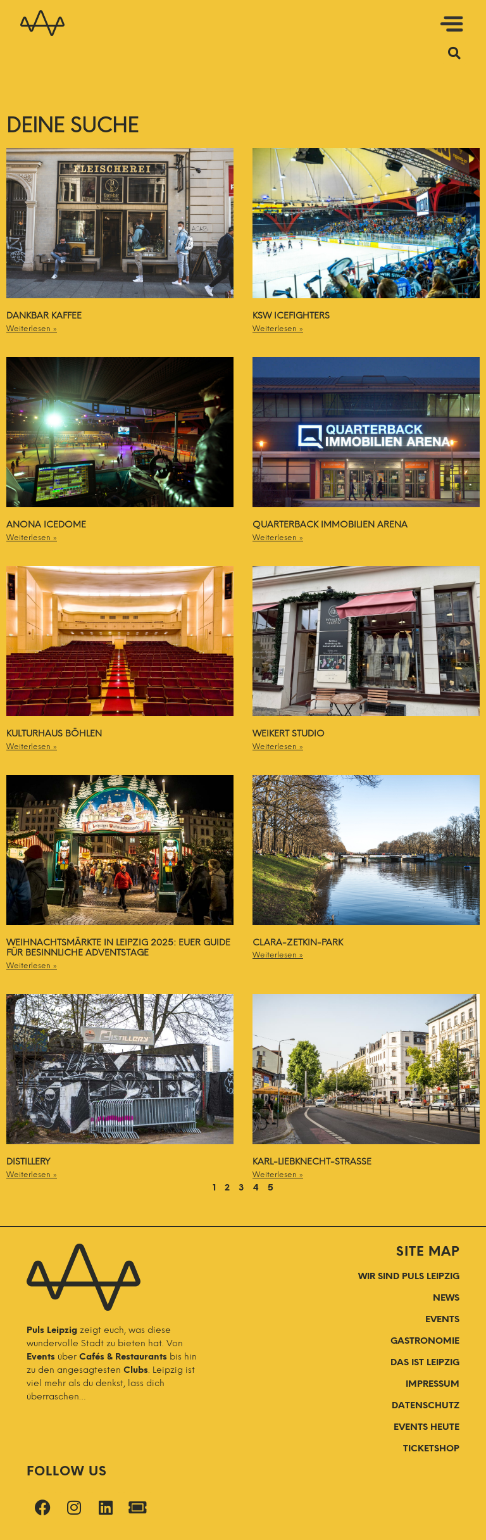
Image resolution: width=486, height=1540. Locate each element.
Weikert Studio (288, 733)
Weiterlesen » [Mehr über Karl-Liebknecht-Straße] (277, 1174)
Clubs (135, 1370)
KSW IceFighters (291, 315)
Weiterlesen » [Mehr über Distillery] (31, 1174)
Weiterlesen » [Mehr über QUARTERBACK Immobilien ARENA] (277, 537)
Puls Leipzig (52, 1330)
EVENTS (442, 1319)
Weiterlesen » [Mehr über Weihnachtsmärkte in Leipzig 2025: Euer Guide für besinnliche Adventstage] (31, 965)
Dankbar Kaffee (44, 315)
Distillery (28, 1161)
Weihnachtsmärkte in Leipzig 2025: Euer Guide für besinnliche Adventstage (118, 948)
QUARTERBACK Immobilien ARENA (330, 524)
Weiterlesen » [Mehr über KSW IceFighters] (277, 328)
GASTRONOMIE (424, 1340)
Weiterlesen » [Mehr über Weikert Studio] (277, 746)
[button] (265, 26)
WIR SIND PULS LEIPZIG (408, 1276)
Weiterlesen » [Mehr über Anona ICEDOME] (31, 537)
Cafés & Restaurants (123, 1356)
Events (42, 1356)
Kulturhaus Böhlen (54, 733)
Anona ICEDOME (46, 524)
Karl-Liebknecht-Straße (311, 1161)
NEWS (446, 1297)
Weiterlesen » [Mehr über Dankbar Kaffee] (31, 328)
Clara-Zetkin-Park (297, 942)
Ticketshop (431, 1448)
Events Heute (426, 1427)
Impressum (432, 1384)
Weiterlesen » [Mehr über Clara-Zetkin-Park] (277, 954)
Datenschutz (425, 1405)
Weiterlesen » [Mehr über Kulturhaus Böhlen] (31, 746)
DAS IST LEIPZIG (424, 1362)
